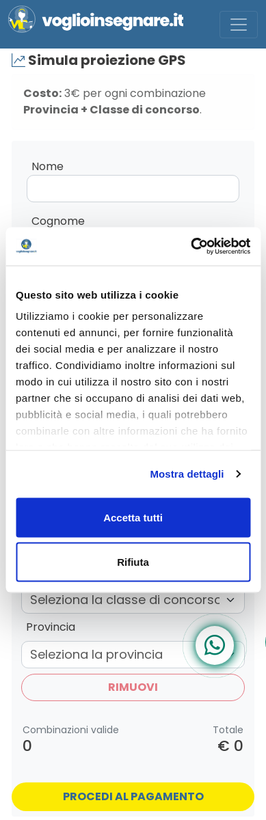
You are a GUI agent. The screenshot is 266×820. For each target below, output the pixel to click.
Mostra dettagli (187, 474)
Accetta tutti (133, 517)
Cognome (58, 221)
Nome (47, 166)
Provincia (50, 627)
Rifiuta (133, 562)
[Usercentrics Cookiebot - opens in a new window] (191, 247)
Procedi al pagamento (133, 796)
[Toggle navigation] (239, 24)
